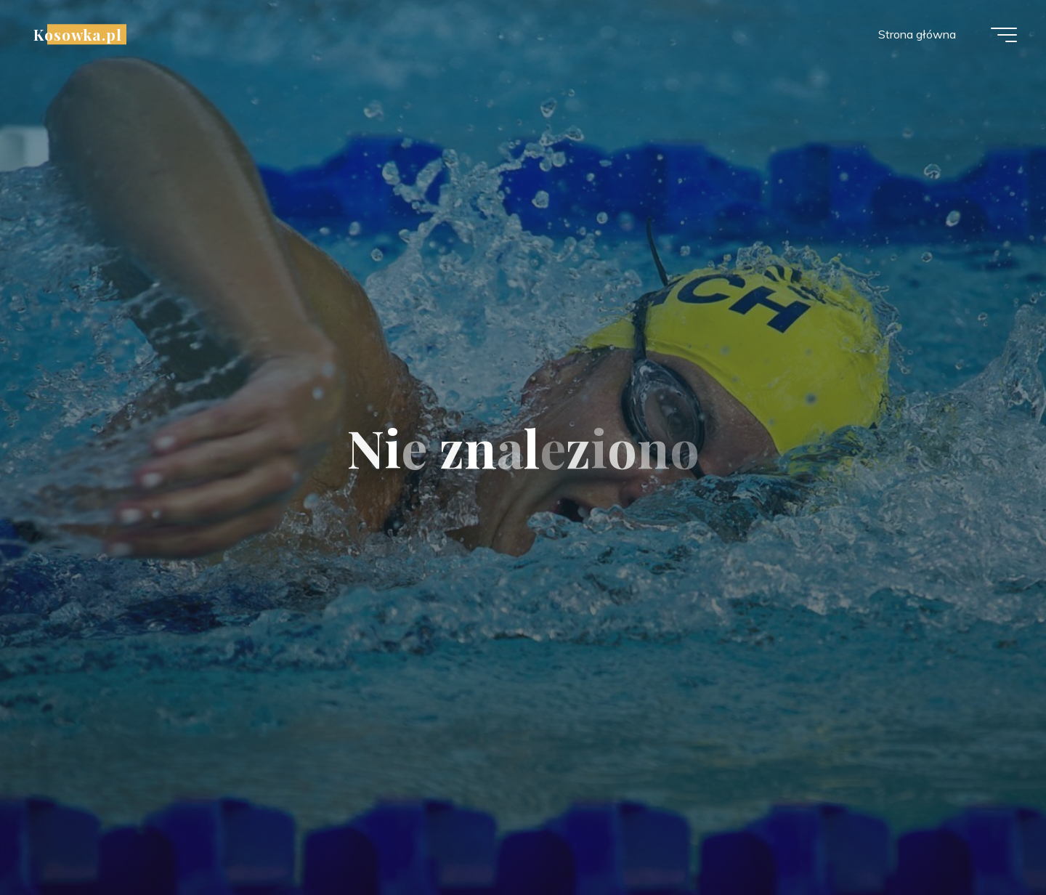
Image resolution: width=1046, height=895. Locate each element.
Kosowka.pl (77, 34)
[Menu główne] (1004, 35)
